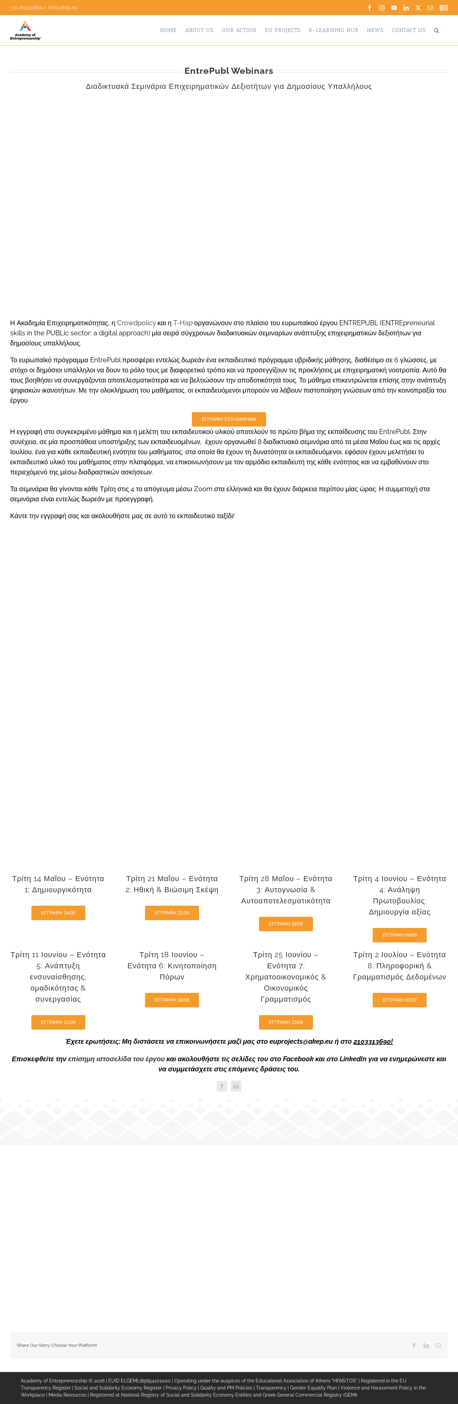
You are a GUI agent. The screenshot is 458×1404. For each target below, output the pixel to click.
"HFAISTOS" (344, 1380)
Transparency (271, 1388)
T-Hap (183, 323)
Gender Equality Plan (313, 1388)
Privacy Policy (181, 1388)
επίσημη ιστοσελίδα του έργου (116, 1059)
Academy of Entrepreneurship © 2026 (63, 1380)
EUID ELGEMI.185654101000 (139, 1380)
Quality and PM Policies (226, 1388)
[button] (436, 30)
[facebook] (222, 1086)
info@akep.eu (62, 7)
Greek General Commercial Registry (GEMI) (310, 1395)
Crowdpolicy (136, 323)
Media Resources (67, 1395)
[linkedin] (236, 1086)
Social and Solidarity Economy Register (118, 1388)
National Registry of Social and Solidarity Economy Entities (186, 1395)
